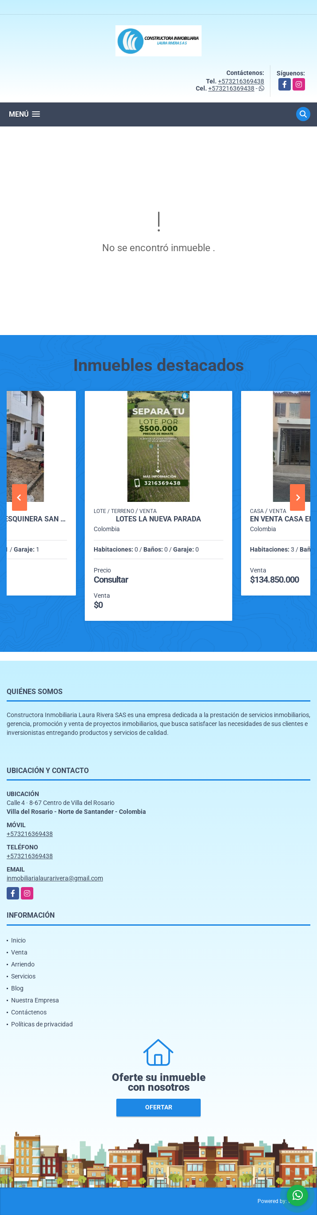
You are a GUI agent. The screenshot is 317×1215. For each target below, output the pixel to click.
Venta (19, 952)
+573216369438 (241, 81)
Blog (17, 988)
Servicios (23, 976)
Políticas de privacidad (42, 1024)
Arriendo (23, 964)
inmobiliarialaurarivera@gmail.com (55, 878)
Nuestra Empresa (35, 1000)
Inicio (18, 940)
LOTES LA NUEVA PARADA (158, 519)
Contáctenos (29, 1012)
